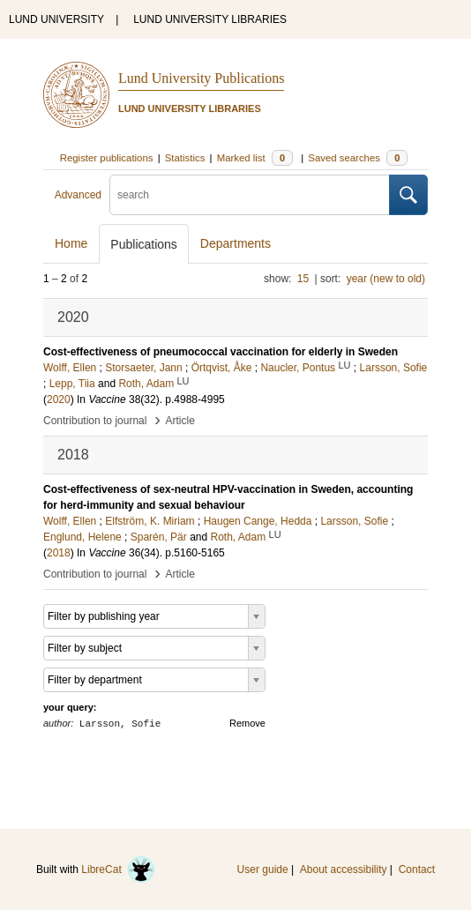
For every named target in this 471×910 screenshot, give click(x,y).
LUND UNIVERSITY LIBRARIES (210, 19)
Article (180, 420)
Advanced (78, 195)
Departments (235, 243)
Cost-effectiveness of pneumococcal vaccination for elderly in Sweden (220, 352)
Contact (417, 869)
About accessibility (343, 869)
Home (71, 243)
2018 (59, 553)
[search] (249, 195)
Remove (247, 723)
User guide (262, 869)
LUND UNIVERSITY (56, 19)
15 (303, 278)
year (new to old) (386, 278)
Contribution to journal (94, 420)
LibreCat (118, 869)
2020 (59, 399)
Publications (143, 244)
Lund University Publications (201, 78)
